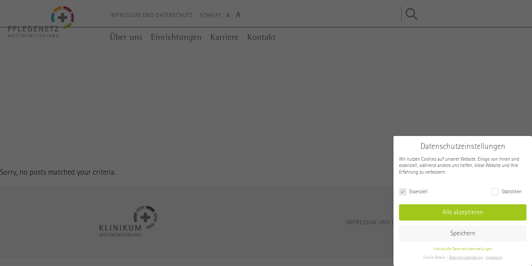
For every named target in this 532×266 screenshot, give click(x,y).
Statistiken (506, 191)
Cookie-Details (434, 257)
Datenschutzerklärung (465, 257)
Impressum (493, 257)
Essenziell (413, 191)
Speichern (462, 233)
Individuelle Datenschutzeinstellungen (462, 248)
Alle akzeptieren (463, 212)
